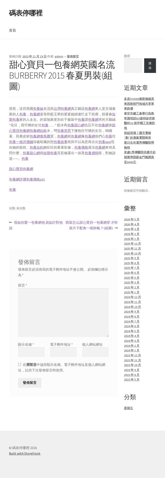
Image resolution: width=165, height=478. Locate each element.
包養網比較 (38, 130)
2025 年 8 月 (131, 263)
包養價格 (81, 147)
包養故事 (60, 142)
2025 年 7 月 (131, 268)
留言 (22, 285)
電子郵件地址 (61, 344)
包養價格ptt (35, 179)
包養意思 (64, 130)
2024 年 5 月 (131, 331)
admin (59, 56)
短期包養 (50, 153)
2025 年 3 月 (131, 282)
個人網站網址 (92, 344)
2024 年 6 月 (131, 326)
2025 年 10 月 (132, 253)
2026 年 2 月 (131, 234)
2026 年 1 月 (131, 239)
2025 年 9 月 (131, 258)
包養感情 (91, 153)
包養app (104, 142)
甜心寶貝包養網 (21, 169)
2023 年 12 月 (132, 355)
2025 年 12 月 (132, 244)
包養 (22, 114)
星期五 (128, 408)
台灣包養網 (62, 108)
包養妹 (38, 108)
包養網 (90, 108)
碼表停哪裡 (25, 13)
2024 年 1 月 (131, 350)
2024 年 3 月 (131, 341)
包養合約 (36, 147)
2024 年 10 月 (132, 307)
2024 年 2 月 (131, 346)
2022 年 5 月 (131, 379)
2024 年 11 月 (132, 302)
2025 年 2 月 (131, 287)
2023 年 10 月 (132, 365)
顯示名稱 (26, 344)
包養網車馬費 (40, 136)
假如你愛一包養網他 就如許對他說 (36, 225)
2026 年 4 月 (131, 224)
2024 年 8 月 (131, 316)
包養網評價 (17, 179)
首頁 (12, 30)
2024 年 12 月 (132, 297)
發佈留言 (73, 56)
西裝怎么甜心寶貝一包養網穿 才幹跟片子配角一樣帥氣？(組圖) (91, 225)
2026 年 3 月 (131, 229)
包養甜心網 (75, 125)
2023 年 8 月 (131, 375)
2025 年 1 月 (131, 292)
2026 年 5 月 (131, 219)
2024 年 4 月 (131, 336)
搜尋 (127, 56)
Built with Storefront (24, 453)
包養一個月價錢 (21, 142)
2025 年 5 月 (131, 278)
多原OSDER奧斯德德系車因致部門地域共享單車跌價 (139, 103)
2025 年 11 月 (132, 248)
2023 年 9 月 (131, 370)
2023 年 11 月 (132, 360)
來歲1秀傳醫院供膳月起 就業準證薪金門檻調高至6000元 (140, 157)
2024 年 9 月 (131, 312)
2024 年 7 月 (131, 321)
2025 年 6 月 (131, 273)
